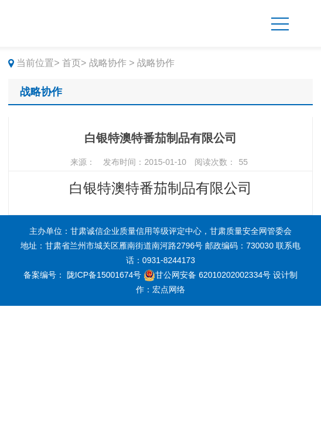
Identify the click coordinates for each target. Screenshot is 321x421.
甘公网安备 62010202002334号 (207, 274)
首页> (74, 63)
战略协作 (41, 92)
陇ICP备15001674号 (104, 274)
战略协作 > (112, 63)
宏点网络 (168, 289)
